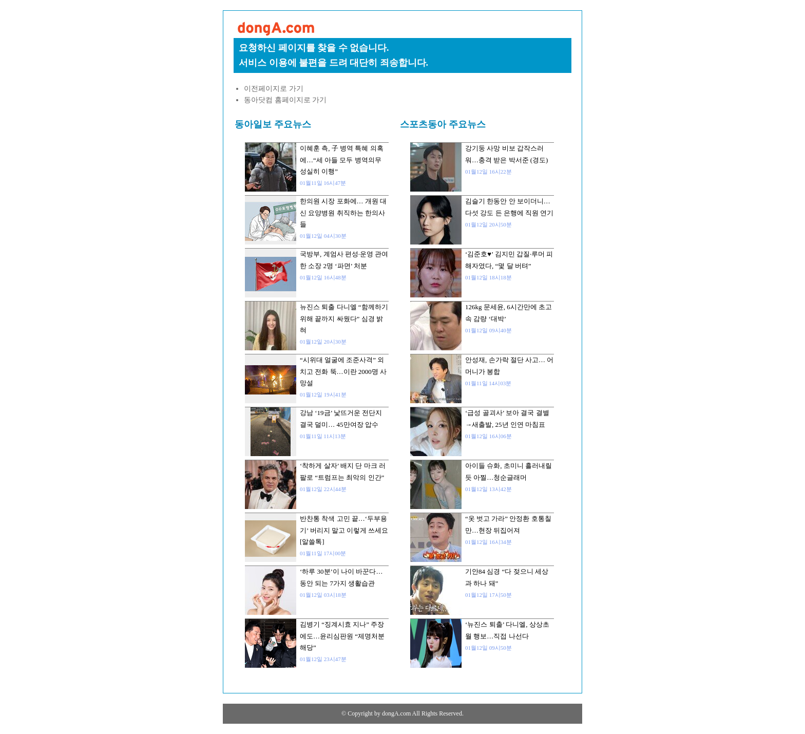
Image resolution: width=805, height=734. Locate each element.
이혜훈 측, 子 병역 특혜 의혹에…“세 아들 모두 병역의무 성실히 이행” (342, 159)
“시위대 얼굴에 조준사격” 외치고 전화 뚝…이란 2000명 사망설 (343, 371)
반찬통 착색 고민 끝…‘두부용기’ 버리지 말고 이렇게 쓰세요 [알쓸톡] (344, 530)
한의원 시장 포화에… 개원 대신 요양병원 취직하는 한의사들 (343, 212)
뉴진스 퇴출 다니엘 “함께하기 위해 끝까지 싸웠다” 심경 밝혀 (344, 318)
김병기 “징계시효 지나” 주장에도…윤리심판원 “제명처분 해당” (342, 635)
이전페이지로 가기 (273, 88)
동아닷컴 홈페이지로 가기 (285, 100)
